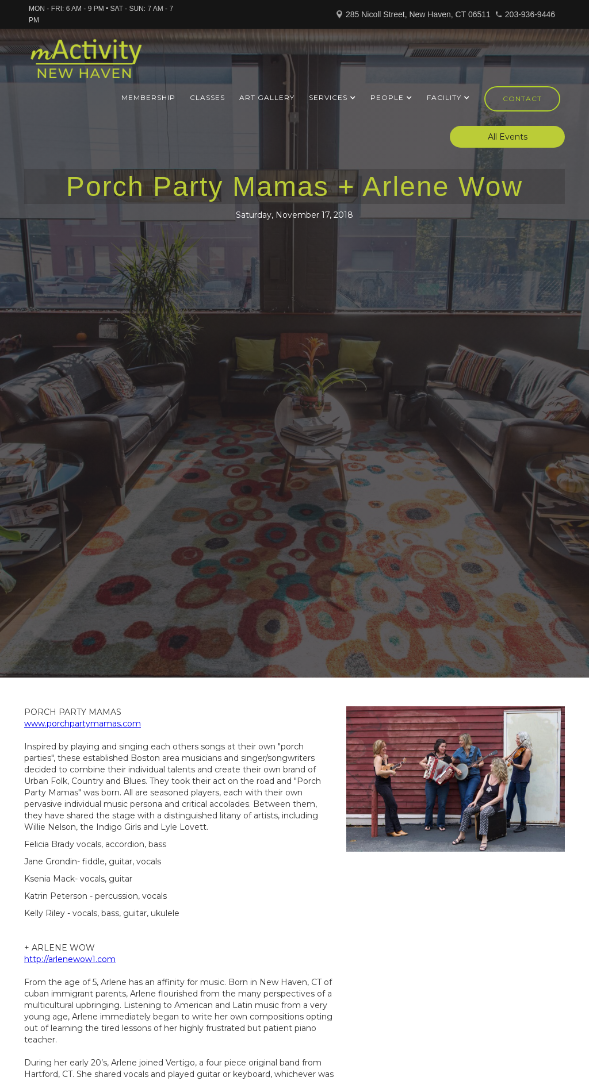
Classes (207, 97)
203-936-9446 (530, 14)
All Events (507, 137)
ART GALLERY (266, 97)
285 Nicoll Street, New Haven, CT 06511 (418, 14)
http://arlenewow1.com (70, 959)
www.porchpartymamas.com (82, 723)
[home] (86, 64)
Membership (148, 97)
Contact (522, 98)
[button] (332, 97)
